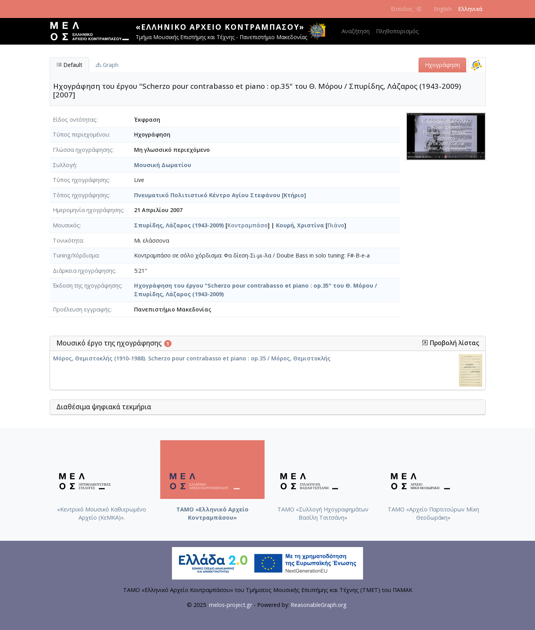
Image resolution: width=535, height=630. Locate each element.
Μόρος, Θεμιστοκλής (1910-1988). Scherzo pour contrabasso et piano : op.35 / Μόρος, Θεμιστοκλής (192, 358)
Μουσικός (66, 225)
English (443, 9)
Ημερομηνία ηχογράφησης (88, 210)
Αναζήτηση (356, 31)
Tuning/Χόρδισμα (75, 255)
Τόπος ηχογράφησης (81, 195)
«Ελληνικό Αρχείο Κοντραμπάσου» (220, 27)
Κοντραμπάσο (247, 225)
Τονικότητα (68, 240)
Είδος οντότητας (75, 119)
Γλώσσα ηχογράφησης (83, 149)
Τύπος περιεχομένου (81, 134)
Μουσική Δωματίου (162, 165)
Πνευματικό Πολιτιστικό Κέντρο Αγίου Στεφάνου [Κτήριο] (220, 195)
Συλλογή (64, 165)
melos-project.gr (230, 604)
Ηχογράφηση (442, 64)
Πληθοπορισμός (397, 31)
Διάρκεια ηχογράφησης (84, 270)
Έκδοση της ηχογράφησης (87, 285)
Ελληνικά (470, 9)
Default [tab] (69, 64)
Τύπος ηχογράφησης (81, 180)
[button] (425, 342)
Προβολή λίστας (450, 343)
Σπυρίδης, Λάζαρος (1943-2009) (179, 225)
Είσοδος (406, 9)
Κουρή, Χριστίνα (300, 225)
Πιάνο (335, 225)
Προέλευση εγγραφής (82, 309)
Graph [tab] (107, 64)
